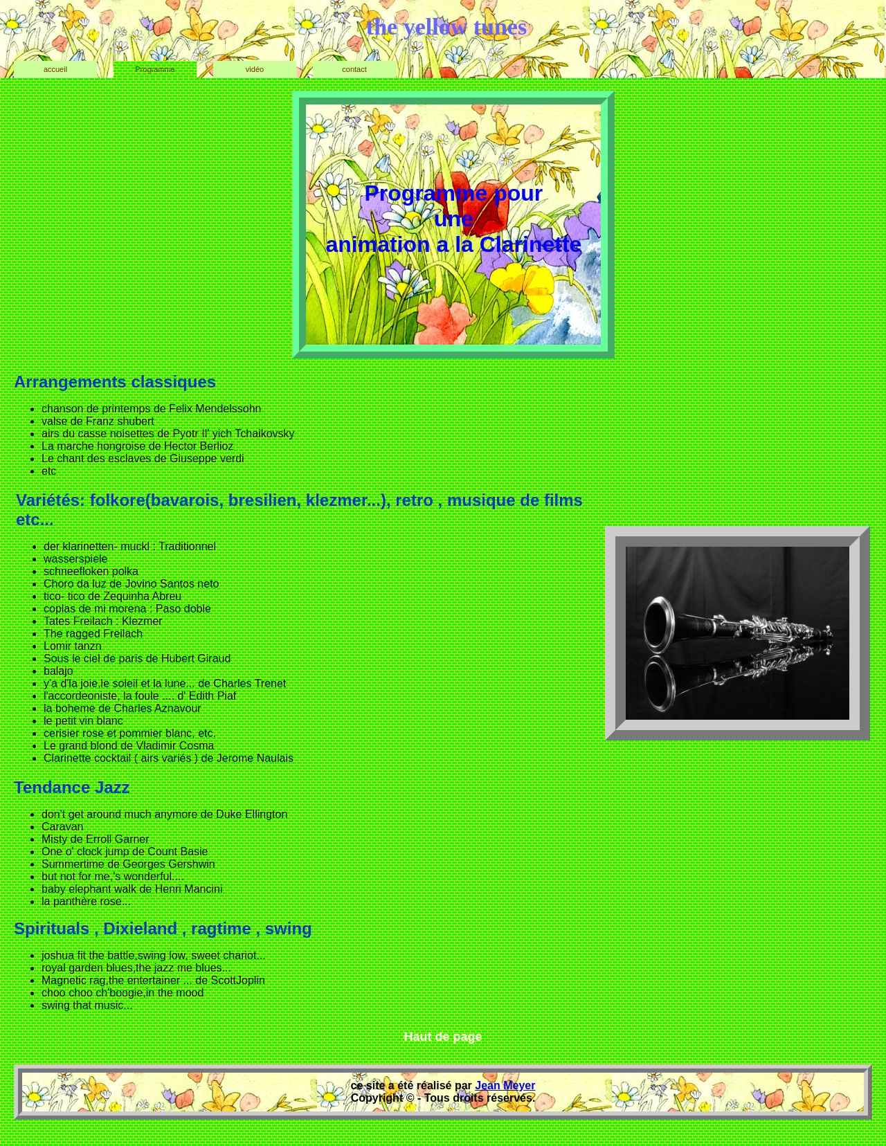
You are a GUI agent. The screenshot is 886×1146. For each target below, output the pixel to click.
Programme (154, 69)
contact (354, 69)
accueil (55, 69)
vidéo (255, 69)
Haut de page (443, 1037)
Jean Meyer (505, 1085)
